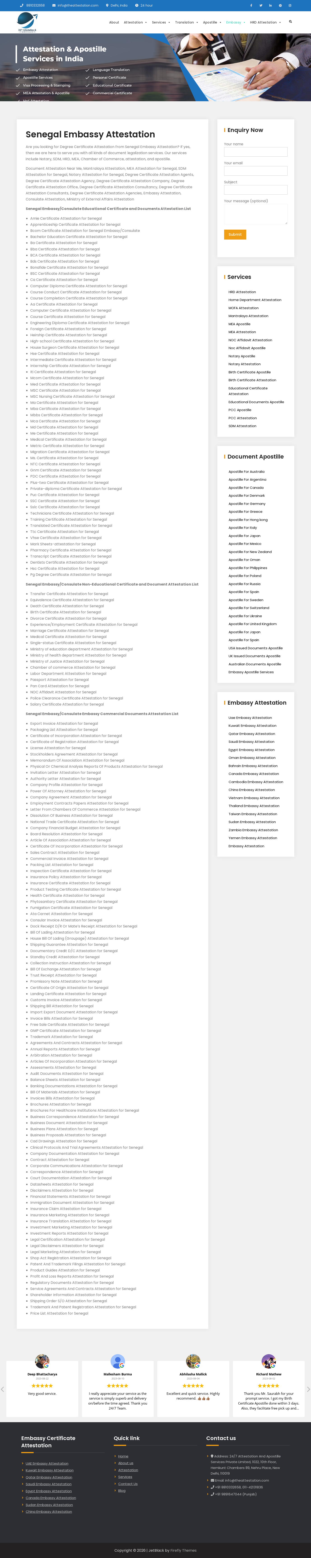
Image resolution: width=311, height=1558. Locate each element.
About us (125, 1463)
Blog (121, 1490)
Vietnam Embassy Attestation (254, 797)
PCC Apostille (240, 409)
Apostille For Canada (246, 487)
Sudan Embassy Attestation (252, 821)
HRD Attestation (265, 22)
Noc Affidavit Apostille (247, 348)
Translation (187, 22)
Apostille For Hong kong (248, 519)
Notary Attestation (245, 364)
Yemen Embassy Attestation (253, 837)
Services (161, 22)
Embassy (236, 22)
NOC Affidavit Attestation (250, 340)
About (114, 22)
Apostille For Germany (247, 503)
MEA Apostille (240, 324)
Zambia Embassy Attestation (253, 830)
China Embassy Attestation (252, 789)
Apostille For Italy (243, 527)
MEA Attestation (242, 331)
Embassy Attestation (246, 846)
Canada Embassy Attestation (254, 773)
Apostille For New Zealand (250, 551)
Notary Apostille (242, 356)
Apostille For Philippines (248, 567)
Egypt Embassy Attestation (252, 749)
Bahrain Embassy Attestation (253, 765)
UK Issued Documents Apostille (255, 656)
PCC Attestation (243, 418)
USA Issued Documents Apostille (256, 648)
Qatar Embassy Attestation (252, 733)
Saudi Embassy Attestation (251, 741)
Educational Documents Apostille (256, 402)
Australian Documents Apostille (255, 664)
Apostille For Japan (244, 535)
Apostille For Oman (244, 559)
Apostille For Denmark (247, 495)
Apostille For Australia (247, 471)
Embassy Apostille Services (251, 672)
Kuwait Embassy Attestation (252, 725)
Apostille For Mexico (245, 543)
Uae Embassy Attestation (250, 717)
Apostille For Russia (244, 583)
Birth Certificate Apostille (250, 372)
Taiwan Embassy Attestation (253, 814)
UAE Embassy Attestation (47, 1463)
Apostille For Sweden (246, 600)
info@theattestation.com (78, 5)
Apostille (212, 22)
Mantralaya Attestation (248, 315)
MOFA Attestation (244, 308)
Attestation (136, 22)
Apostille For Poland (245, 575)
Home (123, 1456)
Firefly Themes (183, 1550)
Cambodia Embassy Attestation (256, 781)
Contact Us (128, 1483)
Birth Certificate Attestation (252, 380)
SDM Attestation (242, 426)
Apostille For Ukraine (245, 616)
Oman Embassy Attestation (252, 757)
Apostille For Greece (245, 511)
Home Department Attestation (255, 299)
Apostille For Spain (244, 591)
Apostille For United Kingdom (253, 623)
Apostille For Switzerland (249, 607)
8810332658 (35, 5)
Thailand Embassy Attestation (254, 805)
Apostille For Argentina (247, 479)
